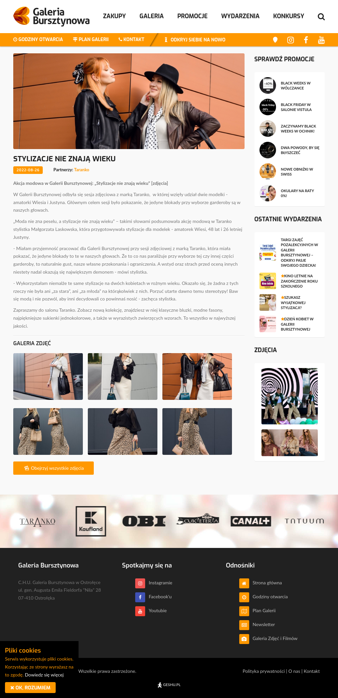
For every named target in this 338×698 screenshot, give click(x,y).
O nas (294, 671)
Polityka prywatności (264, 671)
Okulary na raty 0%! (297, 193)
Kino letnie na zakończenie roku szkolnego (299, 281)
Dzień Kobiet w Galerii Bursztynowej (297, 324)
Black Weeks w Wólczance (296, 85)
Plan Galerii (257, 610)
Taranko (81, 169)
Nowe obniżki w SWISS (297, 171)
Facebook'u (153, 596)
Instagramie (153, 582)
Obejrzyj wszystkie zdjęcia (53, 468)
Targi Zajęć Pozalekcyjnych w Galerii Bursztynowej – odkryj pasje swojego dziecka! (299, 252)
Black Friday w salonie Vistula (296, 107)
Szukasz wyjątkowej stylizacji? (293, 302)
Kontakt (312, 671)
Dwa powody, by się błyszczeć (300, 150)
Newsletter (257, 624)
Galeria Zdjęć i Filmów (268, 638)
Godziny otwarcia (263, 596)
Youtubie (151, 610)
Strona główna (260, 582)
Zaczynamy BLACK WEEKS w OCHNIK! (298, 128)
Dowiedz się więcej (44, 674)
